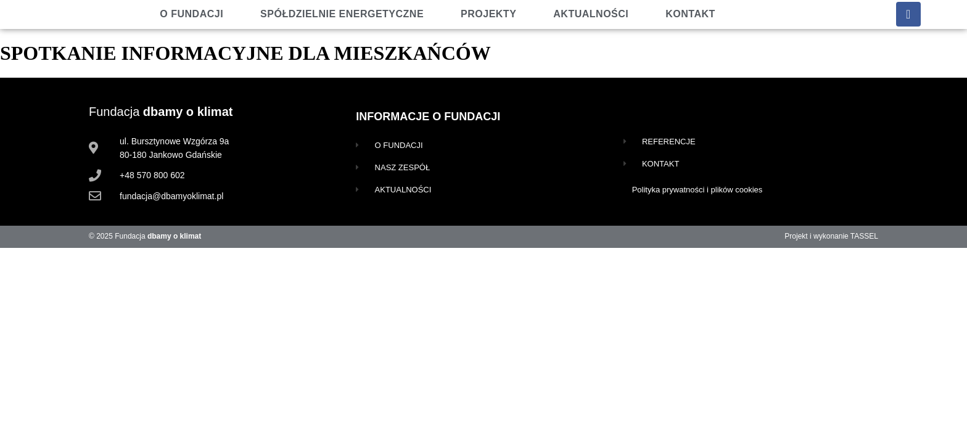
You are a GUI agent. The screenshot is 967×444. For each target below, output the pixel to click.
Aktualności (590, 14)
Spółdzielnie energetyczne (342, 14)
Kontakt (690, 14)
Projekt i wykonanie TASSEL (831, 236)
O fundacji (191, 14)
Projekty (488, 14)
